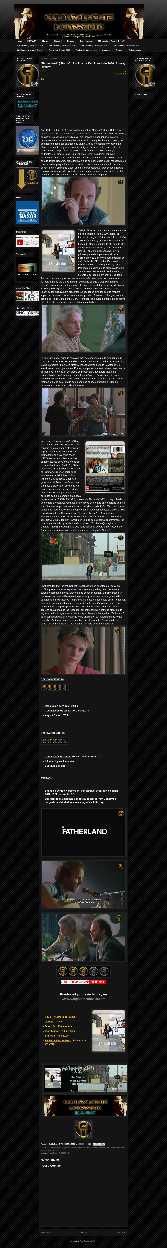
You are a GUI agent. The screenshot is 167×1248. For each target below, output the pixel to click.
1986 (48, 1148)
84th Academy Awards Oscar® (126, 45)
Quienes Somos (135, 50)
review (48, 1150)
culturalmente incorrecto (80, 1148)
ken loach (121, 1148)
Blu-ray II (58, 41)
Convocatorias (86, 41)
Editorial (119, 50)
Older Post (121, 1233)
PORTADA (31, 41)
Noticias (70, 41)
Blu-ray (45, 41)
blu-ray (61, 1148)
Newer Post (46, 1233)
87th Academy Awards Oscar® (30, 45)
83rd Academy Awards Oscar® (30, 50)
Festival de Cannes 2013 (59, 50)
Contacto (106, 50)
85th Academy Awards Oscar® (94, 45)
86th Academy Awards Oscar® (62, 45)
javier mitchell (111, 1148)
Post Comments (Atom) (88, 1241)
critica (67, 1148)
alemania (54, 1148)
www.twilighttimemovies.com (83, 999)
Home (19, 41)
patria (43, 1150)
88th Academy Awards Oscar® (111, 41)
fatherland (93, 1148)
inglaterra (101, 1148)
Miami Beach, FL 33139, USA (59, 1153)
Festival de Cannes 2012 (86, 50)
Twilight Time (56, 1150)
